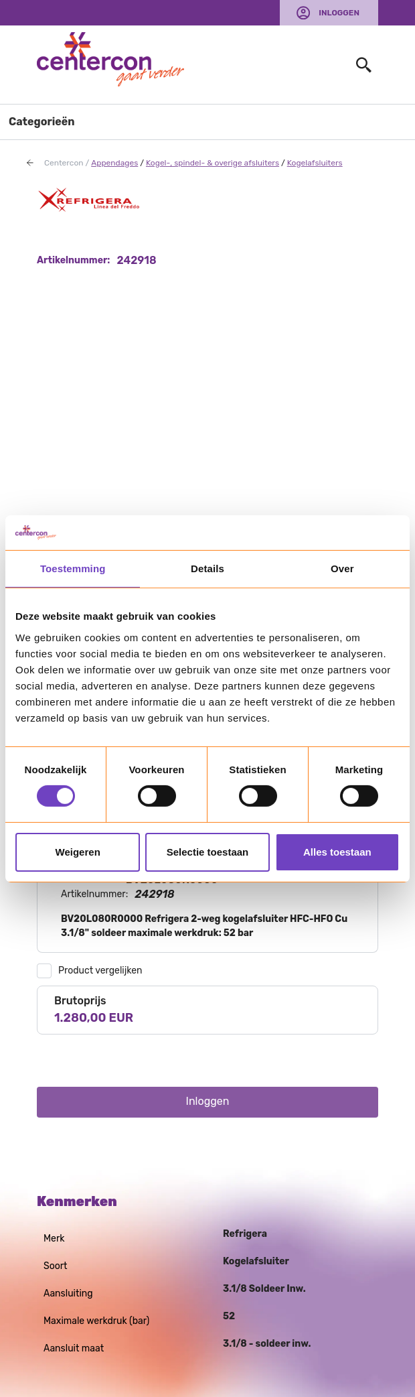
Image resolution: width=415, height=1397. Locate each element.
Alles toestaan (337, 852)
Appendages (114, 163)
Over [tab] (342, 568)
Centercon (64, 163)
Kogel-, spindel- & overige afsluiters (212, 163)
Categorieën (42, 121)
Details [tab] (207, 568)
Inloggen (339, 12)
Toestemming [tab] (73, 568)
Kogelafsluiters (315, 163)
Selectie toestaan (208, 852)
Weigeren (78, 852)
